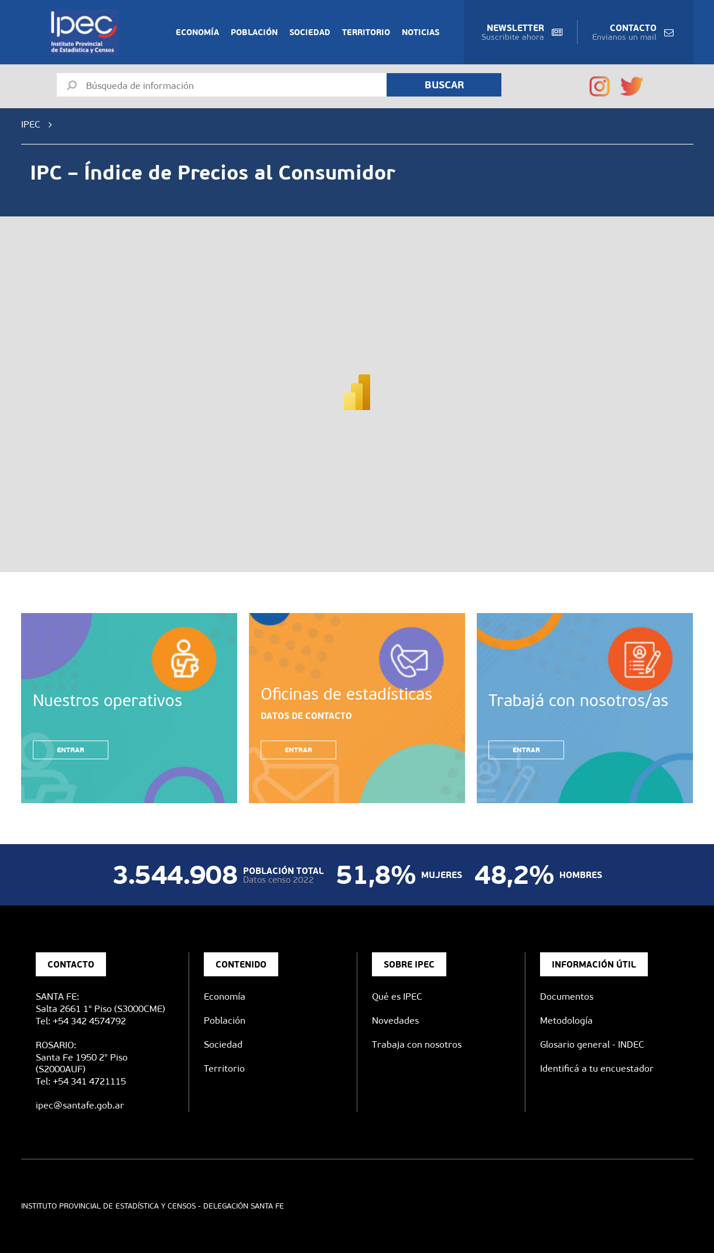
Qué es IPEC (397, 996)
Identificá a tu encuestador (597, 1068)
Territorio (366, 32)
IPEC (30, 124)
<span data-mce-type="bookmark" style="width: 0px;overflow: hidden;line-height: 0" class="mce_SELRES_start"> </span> (357, 383)
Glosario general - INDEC (592, 1044)
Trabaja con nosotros (417, 1044)
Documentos (566, 996)
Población (254, 32)
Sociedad (309, 32)
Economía (197, 32)
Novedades (395, 1020)
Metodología (566, 1020)
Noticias (420, 32)
